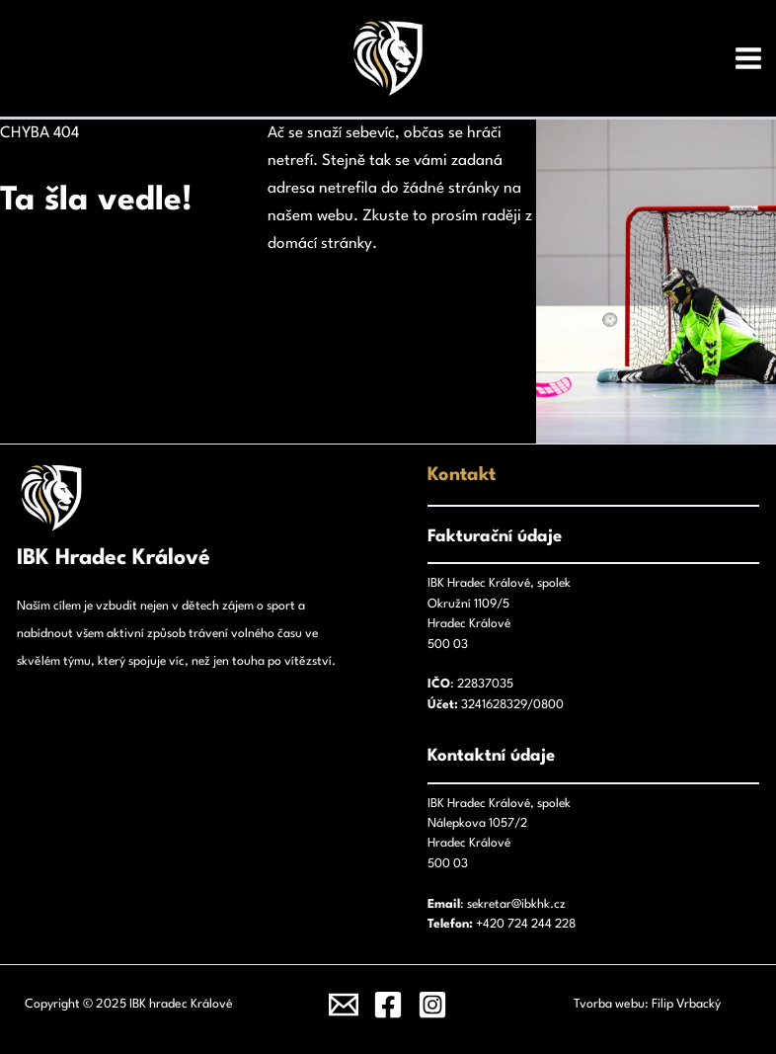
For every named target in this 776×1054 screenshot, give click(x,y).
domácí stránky (320, 244)
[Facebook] (388, 1004)
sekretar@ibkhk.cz (516, 904)
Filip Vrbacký (686, 1004)
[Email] (343, 1004)
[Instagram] (432, 1004)
